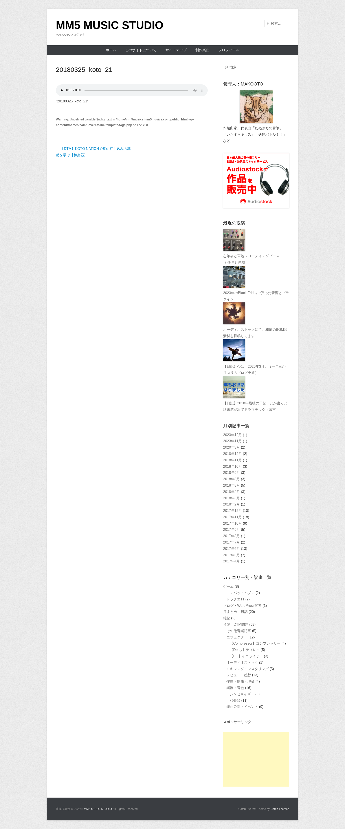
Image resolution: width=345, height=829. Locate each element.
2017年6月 (231, 549)
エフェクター (237, 637)
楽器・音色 (235, 688)
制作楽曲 (202, 50)
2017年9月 (231, 529)
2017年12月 (232, 511)
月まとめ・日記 (235, 612)
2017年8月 (231, 536)
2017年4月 (231, 561)
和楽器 (235, 700)
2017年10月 (232, 523)
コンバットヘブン (240, 593)
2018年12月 (232, 454)
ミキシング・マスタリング (247, 669)
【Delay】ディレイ (245, 650)
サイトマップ (176, 50)
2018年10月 (232, 466)
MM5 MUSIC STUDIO (109, 25)
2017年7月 (231, 542)
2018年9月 (231, 472)
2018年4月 (231, 492)
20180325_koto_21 (84, 69)
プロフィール (228, 50)
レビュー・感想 (238, 675)
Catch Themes (280, 809)
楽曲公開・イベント (242, 707)
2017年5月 (231, 555)
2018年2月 (231, 504)
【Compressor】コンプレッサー (255, 643)
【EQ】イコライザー (246, 656)
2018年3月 (231, 498)
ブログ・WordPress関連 (242, 605)
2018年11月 (232, 460)
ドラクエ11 (235, 599)
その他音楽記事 (238, 631)
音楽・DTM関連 (235, 624)
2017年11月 (232, 517)
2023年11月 (232, 441)
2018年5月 (231, 485)
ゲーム (228, 586)
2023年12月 (232, 435)
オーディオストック (242, 662)
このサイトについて (141, 50)
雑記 (226, 618)
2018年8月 (231, 479)
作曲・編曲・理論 (240, 681)
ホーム (111, 50)
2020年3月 (231, 447)
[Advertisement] (256, 759)
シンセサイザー (242, 694)
